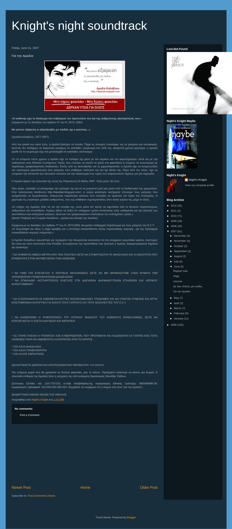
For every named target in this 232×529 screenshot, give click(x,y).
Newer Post (21, 488)
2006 (174, 324)
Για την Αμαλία (181, 291)
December (180, 235)
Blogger (131, 517)
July (176, 261)
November (180, 240)
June (177, 266)
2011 (174, 210)
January (179, 318)
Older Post (149, 488)
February (179, 313)
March (178, 308)
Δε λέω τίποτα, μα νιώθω (187, 286)
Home (85, 488)
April (177, 303)
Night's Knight (198, 179)
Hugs (176, 276)
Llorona (177, 281)
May (177, 297)
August (178, 256)
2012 (174, 205)
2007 (174, 231)
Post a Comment (30, 415)
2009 (174, 221)
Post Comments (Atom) (41, 495)
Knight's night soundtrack (79, 25)
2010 (174, 215)
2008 (174, 226)
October (179, 246)
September (180, 251)
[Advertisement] (84, 454)
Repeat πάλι (180, 270)
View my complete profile (199, 185)
